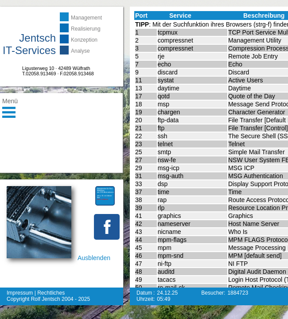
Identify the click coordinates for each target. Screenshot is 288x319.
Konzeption (84, 40)
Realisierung (86, 29)
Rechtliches (51, 293)
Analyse (80, 51)
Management (86, 18)
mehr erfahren (32, 315)
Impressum (20, 293)
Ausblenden (94, 257)
